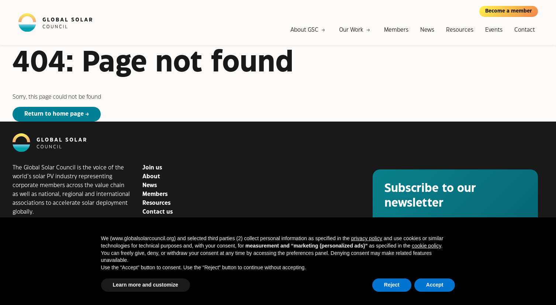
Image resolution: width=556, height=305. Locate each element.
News (427, 30)
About (151, 176)
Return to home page (54, 114)
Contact (524, 30)
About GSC (304, 30)
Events (494, 30)
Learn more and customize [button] (145, 285)
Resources (459, 30)
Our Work (351, 30)
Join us (152, 168)
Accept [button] (434, 285)
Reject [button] (392, 285)
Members (396, 30)
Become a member (508, 11)
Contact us (157, 212)
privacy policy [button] (366, 238)
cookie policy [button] (426, 246)
